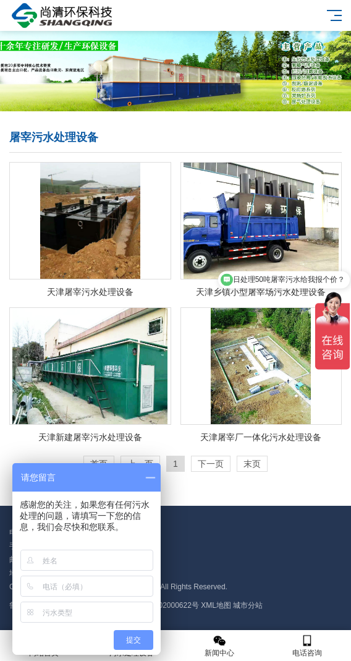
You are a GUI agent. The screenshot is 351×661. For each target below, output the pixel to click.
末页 (252, 464)
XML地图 (216, 605)
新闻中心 (219, 645)
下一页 (211, 464)
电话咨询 (307, 645)
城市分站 (248, 605)
